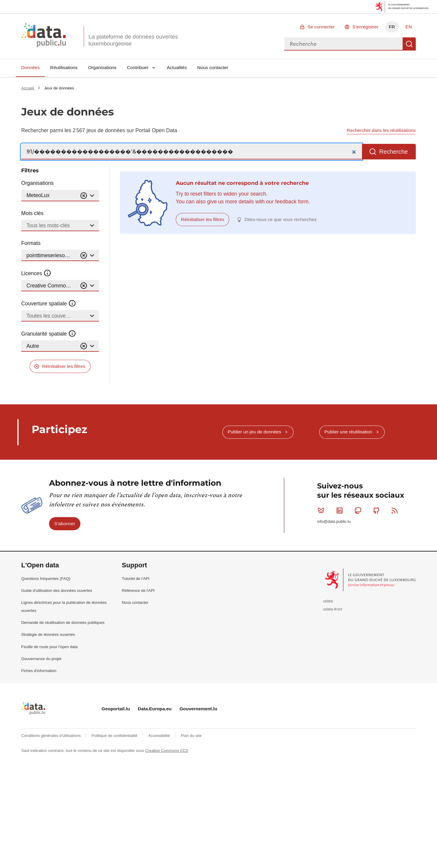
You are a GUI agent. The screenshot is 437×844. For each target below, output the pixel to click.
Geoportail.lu (116, 708)
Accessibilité (159, 735)
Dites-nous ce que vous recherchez (281, 219)
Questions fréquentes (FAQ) (45, 578)
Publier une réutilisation (348, 431)
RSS (396, 510)
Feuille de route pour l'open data (49, 647)
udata (328, 601)
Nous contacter (212, 67)
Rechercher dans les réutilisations (381, 130)
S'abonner (64, 523)
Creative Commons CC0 (166, 750)
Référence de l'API (138, 590)
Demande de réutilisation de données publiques (63, 622)
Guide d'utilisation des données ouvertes (56, 590)
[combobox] (343, 44)
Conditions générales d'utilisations (51, 735)
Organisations (102, 67)
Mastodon (359, 510)
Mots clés (32, 213)
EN (408, 26)
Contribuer (138, 67)
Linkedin (341, 510)
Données (30, 67)
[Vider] (84, 196)
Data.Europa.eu (155, 708)
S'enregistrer (365, 26)
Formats (31, 243)
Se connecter (321, 26)
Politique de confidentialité (114, 735)
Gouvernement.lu (198, 708)
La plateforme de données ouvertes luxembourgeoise (133, 40)
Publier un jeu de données (254, 431)
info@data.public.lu (334, 521)
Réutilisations (64, 67)
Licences (36, 273)
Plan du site (191, 735)
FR (392, 26)
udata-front (332, 609)
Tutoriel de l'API (135, 578)
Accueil (28, 88)
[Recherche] (191, 152)
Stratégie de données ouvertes (48, 634)
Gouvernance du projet (41, 658)
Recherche (409, 44)
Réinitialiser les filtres (63, 366)
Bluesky (322, 510)
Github (377, 510)
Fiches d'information (38, 670)
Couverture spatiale (48, 304)
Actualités (177, 67)
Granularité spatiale (48, 334)
